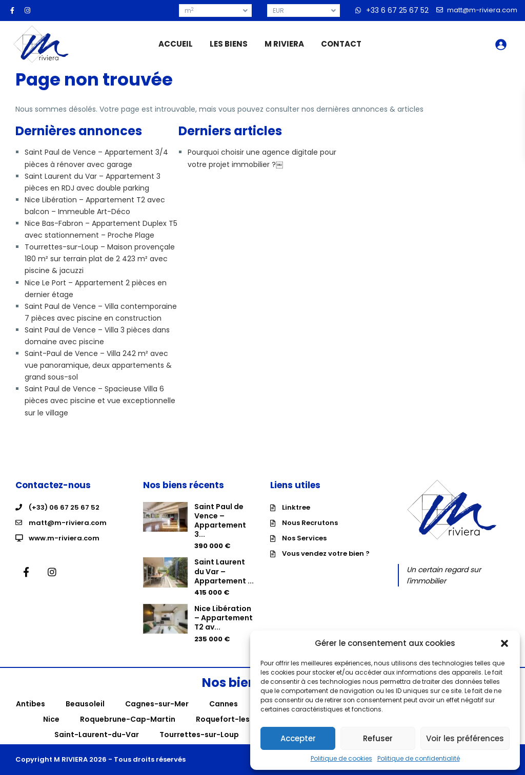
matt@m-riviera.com (68, 523)
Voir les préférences (465, 738)
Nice (51, 719)
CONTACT (341, 43)
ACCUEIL (175, 43)
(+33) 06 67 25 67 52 (64, 507)
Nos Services (304, 538)
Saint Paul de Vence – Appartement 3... (220, 520)
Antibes (30, 704)
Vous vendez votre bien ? (326, 553)
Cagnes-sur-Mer (157, 704)
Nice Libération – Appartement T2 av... (223, 617)
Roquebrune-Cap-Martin (127, 719)
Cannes (223, 704)
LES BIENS (229, 43)
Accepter (298, 738)
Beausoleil (85, 704)
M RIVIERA (284, 43)
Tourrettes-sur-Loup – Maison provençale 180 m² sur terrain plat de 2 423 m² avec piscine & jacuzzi (100, 259)
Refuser (378, 738)
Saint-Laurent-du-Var (96, 734)
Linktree (296, 507)
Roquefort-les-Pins (232, 719)
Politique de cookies (341, 758)
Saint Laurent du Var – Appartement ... (224, 571)
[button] (504, 643)
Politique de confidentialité (418, 758)
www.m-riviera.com (64, 538)
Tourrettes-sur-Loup (199, 734)
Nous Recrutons (310, 523)
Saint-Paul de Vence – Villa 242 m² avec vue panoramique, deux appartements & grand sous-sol (98, 365)
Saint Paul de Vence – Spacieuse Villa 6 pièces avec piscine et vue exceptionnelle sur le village (100, 400)
